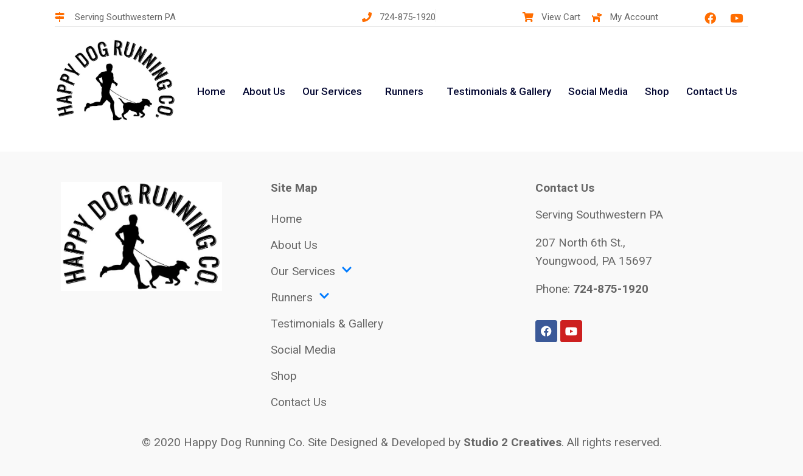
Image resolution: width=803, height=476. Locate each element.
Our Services (332, 91)
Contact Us (711, 91)
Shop (657, 91)
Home (211, 91)
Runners (404, 91)
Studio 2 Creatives (512, 442)
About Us (264, 91)
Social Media (598, 91)
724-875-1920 (610, 289)
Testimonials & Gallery (499, 91)
